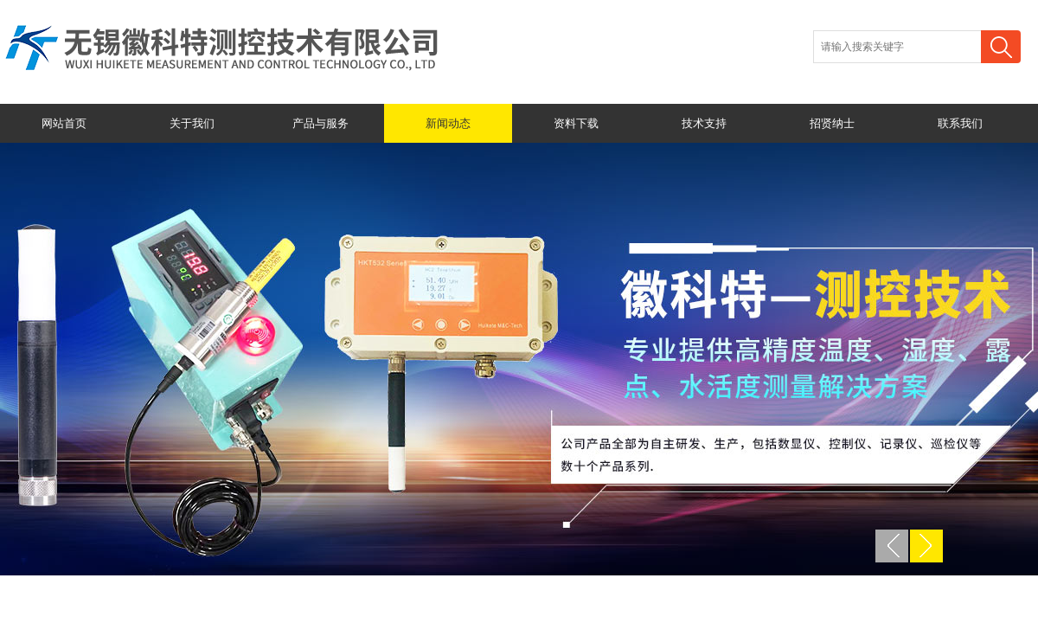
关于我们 (192, 123)
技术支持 (704, 123)
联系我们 (960, 123)
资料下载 (576, 123)
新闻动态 (448, 123)
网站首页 (64, 123)
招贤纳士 (832, 123)
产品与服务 (320, 123)
